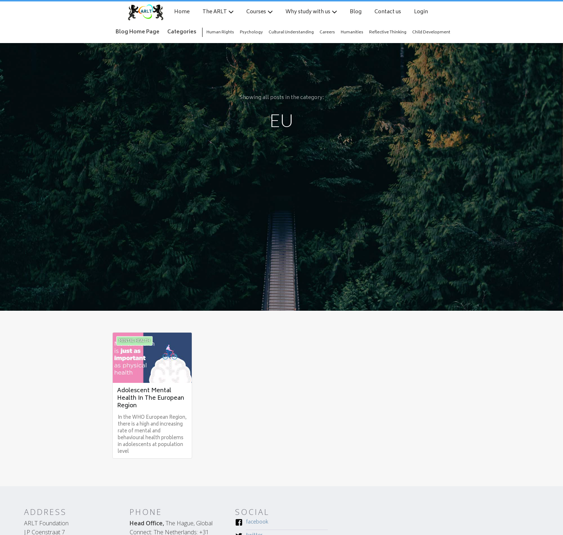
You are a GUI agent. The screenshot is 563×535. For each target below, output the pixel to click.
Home (182, 12)
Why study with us (307, 12)
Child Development (431, 32)
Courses (256, 12)
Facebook (257, 523)
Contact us (387, 12)
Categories (181, 32)
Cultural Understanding (291, 32)
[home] (145, 12)
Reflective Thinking (387, 32)
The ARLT (215, 12)
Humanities (352, 32)
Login (421, 12)
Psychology (251, 32)
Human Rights (220, 32)
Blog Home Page (137, 32)
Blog (356, 12)
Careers (327, 32)
